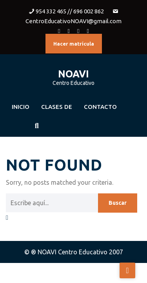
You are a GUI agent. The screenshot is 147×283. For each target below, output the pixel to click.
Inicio (20, 106)
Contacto (100, 106)
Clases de (56, 106)
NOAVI (73, 73)
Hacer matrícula (73, 43)
